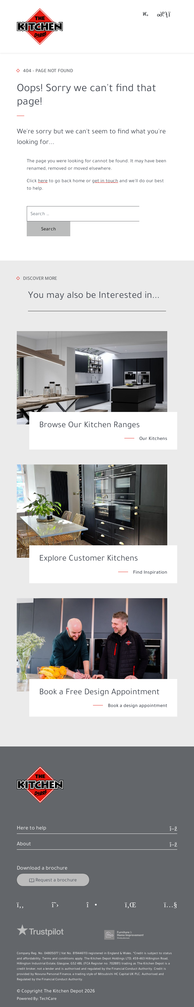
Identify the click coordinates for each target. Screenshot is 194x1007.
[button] (97, 814)
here (43, 180)
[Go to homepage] (40, 26)
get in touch (105, 180)
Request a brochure (53, 865)
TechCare (48, 983)
